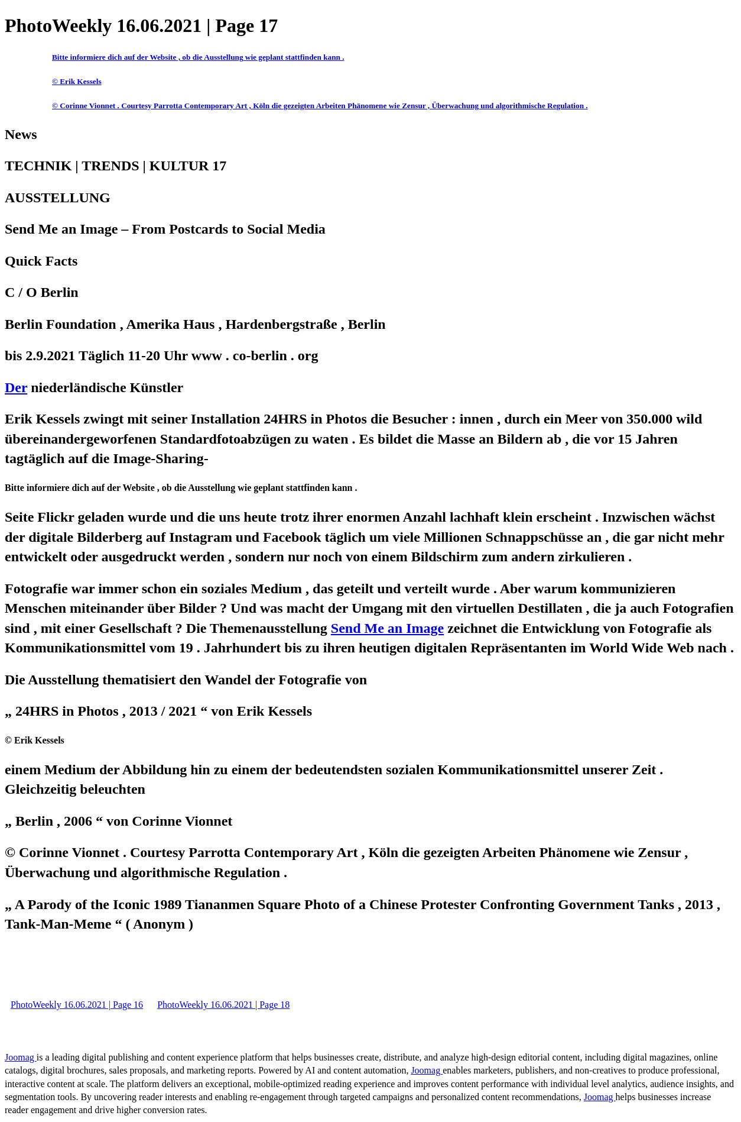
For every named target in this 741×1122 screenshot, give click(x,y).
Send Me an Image (387, 628)
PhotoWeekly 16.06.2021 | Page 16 (77, 1005)
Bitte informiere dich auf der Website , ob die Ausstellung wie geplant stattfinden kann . (198, 57)
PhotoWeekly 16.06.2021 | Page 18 (223, 1005)
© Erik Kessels (77, 81)
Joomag (21, 1057)
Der (16, 387)
